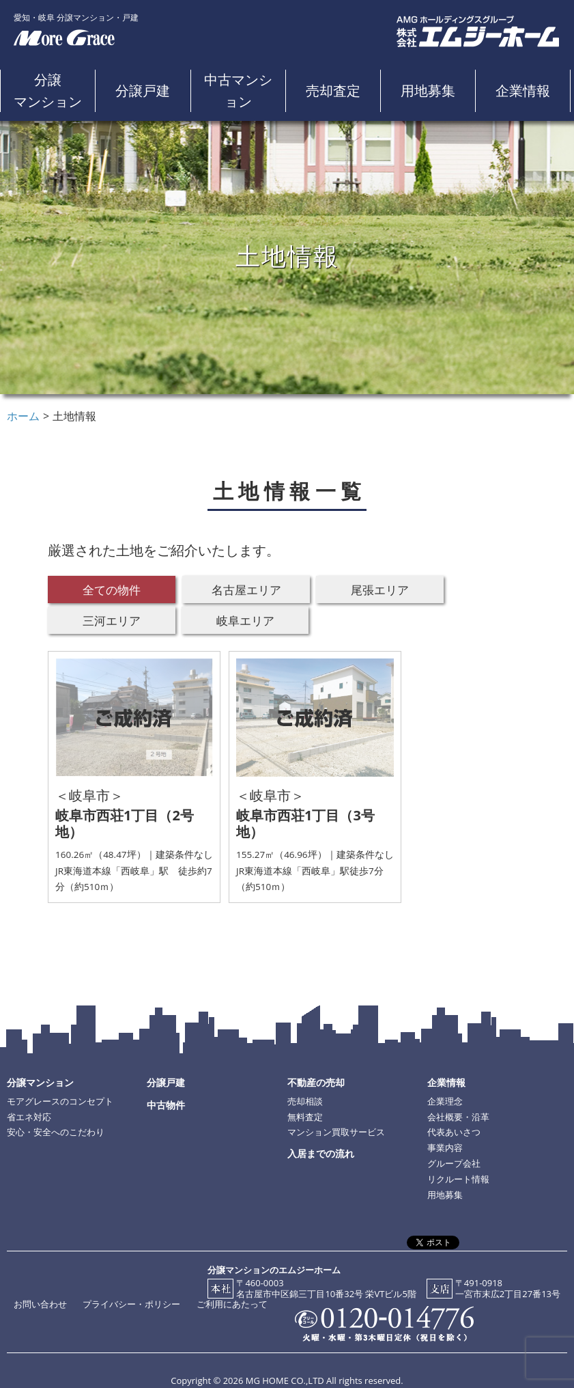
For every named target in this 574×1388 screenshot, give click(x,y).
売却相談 (305, 1101)
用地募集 (428, 90)
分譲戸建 (142, 90)
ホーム (23, 416)
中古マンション (238, 90)
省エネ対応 (29, 1117)
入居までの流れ (320, 1153)
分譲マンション (48, 90)
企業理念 (445, 1101)
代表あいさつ (453, 1132)
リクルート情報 (458, 1179)
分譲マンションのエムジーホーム (274, 1270)
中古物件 (166, 1104)
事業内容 (445, 1147)
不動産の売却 (316, 1082)
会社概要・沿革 (458, 1117)
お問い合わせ (40, 1304)
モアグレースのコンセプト (60, 1101)
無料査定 (305, 1117)
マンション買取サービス (336, 1132)
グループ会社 (453, 1163)
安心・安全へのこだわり (55, 1132)
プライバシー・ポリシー (131, 1304)
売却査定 (333, 90)
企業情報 (523, 90)
